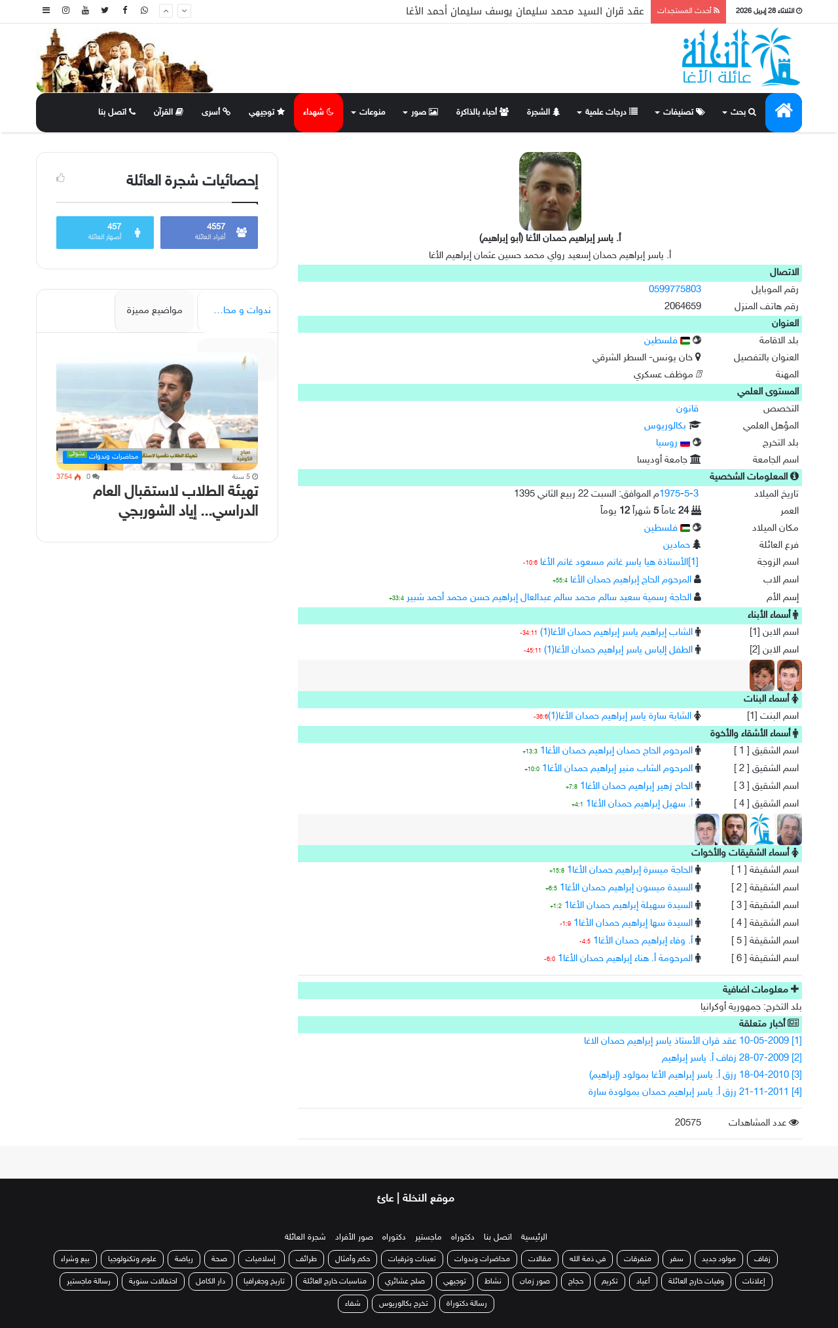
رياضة (184, 1259)
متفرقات (637, 1259)
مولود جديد (719, 1259)
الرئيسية (534, 1237)
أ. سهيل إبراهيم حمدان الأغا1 (639, 804)
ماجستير (428, 1237)
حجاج (575, 1281)
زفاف (762, 1259)
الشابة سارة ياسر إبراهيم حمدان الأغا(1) (619, 716)
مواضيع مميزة (155, 310)
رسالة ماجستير (89, 1281)
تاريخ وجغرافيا (264, 1281)
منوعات (372, 112)
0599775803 (675, 289)
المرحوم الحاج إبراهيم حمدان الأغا (630, 580)
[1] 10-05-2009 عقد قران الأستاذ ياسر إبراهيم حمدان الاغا (693, 1041)
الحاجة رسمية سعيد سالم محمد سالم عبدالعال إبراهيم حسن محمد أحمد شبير (549, 597)
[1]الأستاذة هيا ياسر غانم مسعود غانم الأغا (619, 562)
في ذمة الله (588, 1259)
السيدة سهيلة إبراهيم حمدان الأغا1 (628, 905)
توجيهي (267, 112)
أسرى (216, 112)
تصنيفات (684, 112)
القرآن (168, 112)
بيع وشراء (75, 1259)
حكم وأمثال (352, 1259)
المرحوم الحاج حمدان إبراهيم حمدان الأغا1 (616, 751)
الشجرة (543, 112)
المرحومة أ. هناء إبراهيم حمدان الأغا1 (625, 958)
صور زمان (535, 1281)
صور (424, 112)
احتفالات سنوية (153, 1281)
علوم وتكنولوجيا (132, 1259)
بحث (743, 112)
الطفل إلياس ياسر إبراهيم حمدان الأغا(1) (618, 650)
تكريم (610, 1281)
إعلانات (753, 1281)
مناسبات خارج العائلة (335, 1281)
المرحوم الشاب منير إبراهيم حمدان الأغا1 (617, 768)
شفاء (353, 1303)
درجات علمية (611, 112)
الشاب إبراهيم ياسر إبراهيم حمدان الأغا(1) (616, 632)
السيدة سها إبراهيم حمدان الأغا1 (633, 923)
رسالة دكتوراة (466, 1303)
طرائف (306, 1259)
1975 (669, 494)
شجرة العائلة (305, 1237)
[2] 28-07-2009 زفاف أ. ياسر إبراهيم (732, 1058)
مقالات (539, 1259)
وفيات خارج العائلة (696, 1281)
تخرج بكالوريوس (403, 1303)
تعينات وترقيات (412, 1259)
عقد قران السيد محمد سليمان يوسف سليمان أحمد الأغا (525, 11)
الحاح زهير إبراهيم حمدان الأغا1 (636, 786)
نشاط (492, 1281)
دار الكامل (210, 1281)
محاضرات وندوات (482, 1259)
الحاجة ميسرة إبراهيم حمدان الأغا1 (630, 870)
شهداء (318, 112)
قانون (687, 409)
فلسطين (667, 341)
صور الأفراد (354, 1237)
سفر (676, 1259)
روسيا (673, 443)
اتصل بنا (117, 112)
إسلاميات (262, 1259)
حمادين (676, 545)
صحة (219, 1259)
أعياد (643, 1281)
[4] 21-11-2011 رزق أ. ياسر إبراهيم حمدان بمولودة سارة (695, 1092)
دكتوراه (463, 1237)
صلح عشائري (405, 1281)
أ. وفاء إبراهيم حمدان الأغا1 (643, 941)
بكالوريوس (665, 426)
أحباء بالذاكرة (482, 112)
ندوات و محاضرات (235, 310)
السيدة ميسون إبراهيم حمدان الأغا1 (626, 888)
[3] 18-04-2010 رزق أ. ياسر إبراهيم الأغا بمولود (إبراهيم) (695, 1075)
